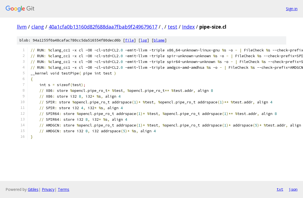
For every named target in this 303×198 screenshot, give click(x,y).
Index (188, 26)
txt (280, 189)
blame (159, 40)
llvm (22, 26)
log (144, 40)
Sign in (292, 8)
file (129, 40)
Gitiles (33, 189)
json (293, 189)
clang (37, 26)
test (172, 26)
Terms (63, 189)
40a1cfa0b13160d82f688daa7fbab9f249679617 (103, 26)
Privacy (48, 189)
